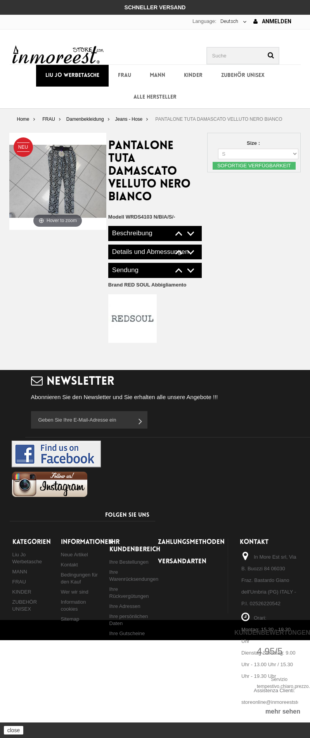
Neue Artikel (74, 554)
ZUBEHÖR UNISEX (243, 75)
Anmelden (272, 21)
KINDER (193, 75)
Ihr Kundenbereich (134, 546)
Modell (116, 217)
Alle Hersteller (155, 97)
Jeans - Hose (129, 119)
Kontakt (69, 565)
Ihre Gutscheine (127, 633)
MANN (157, 75)
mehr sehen (282, 711)
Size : (254, 143)
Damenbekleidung (85, 119)
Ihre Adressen (124, 606)
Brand (147, 285)
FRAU (124, 75)
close (13, 730)
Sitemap (70, 619)
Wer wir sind (74, 592)
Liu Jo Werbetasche (72, 75)
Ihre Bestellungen (129, 562)
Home (23, 119)
